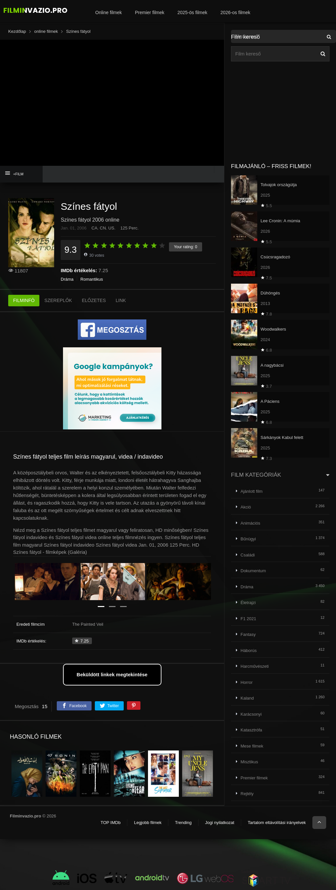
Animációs (250, 523)
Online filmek (108, 12)
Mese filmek (252, 746)
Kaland (247, 698)
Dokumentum (253, 570)
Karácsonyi (251, 714)
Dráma (67, 279)
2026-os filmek (235, 12)
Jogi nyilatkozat (219, 822)
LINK (121, 300)
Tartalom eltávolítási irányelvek (277, 822)
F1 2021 (248, 618)
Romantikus (91, 279)
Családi (248, 555)
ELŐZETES (94, 300)
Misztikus (249, 761)
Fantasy (248, 634)
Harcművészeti (255, 666)
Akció (246, 507)
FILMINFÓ (23, 300)
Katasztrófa (251, 729)
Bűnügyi (248, 538)
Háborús (249, 650)
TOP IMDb (110, 822)
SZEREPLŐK (58, 300)
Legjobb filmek (147, 822)
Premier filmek (149, 12)
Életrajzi (248, 602)
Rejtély (247, 793)
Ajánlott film (251, 491)
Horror (247, 682)
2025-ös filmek (192, 12)
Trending (183, 822)
